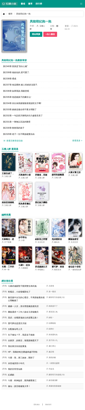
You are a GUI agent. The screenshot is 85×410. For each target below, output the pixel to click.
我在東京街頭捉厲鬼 (17, 347)
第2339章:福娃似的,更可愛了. (16, 72)
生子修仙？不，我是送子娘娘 (21, 336)
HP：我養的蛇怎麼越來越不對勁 (22, 353)
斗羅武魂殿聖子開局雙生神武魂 (22, 287)
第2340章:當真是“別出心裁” (15, 66)
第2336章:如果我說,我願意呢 (16, 91)
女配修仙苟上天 (15, 330)
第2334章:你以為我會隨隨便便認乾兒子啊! (22, 104)
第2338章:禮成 (9, 79)
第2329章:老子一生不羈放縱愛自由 (19, 135)
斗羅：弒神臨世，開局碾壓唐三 (22, 381)
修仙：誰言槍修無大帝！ (19, 387)
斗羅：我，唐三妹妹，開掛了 (21, 359)
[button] (81, 4)
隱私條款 (37, 405)
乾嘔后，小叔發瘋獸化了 (19, 293)
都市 (10, 14)
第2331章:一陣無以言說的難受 (17, 122)
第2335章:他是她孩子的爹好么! (17, 97)
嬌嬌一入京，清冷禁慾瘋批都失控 (23, 307)
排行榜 (39, 4)
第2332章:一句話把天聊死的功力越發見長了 (23, 116)
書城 (23, 4)
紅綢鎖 (11, 376)
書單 (30, 4)
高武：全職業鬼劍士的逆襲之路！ (23, 319)
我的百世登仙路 (15, 370)
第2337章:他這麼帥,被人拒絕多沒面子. (20, 85)
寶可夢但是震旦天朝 (17, 324)
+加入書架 (50, 34)
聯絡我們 (48, 405)
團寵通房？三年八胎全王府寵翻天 (23, 313)
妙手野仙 (22, 238)
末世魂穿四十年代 (16, 364)
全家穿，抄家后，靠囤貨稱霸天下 (23, 341)
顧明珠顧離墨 (58, 175)
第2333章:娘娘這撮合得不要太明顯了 (20, 110)
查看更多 (77, 141)
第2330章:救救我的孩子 (13, 128)
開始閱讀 (36, 34)
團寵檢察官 (73, 240)
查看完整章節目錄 (13, 141)
